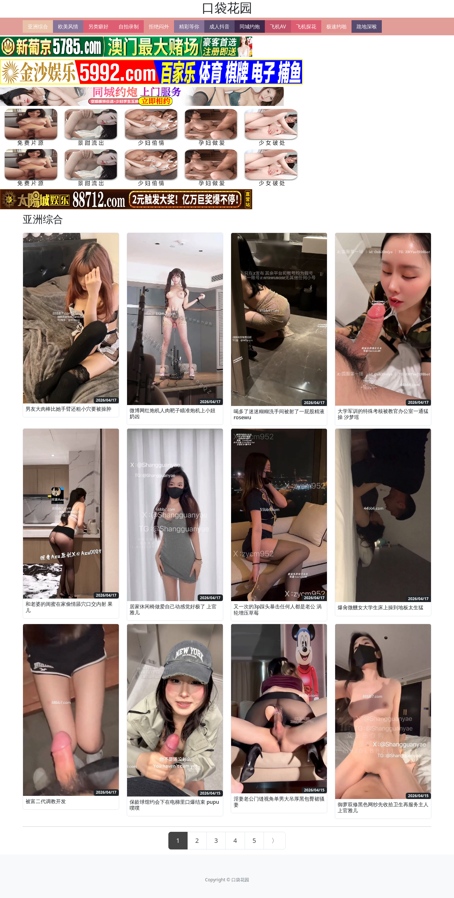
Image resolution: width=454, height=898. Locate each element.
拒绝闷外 (159, 26)
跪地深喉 (367, 26)
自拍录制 (129, 26)
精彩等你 (189, 26)
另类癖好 (98, 26)
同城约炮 (250, 26)
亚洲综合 (38, 26)
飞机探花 (306, 26)
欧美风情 (68, 26)
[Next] (275, 840)
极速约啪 (336, 26)
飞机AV (278, 26)
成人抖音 (219, 26)
